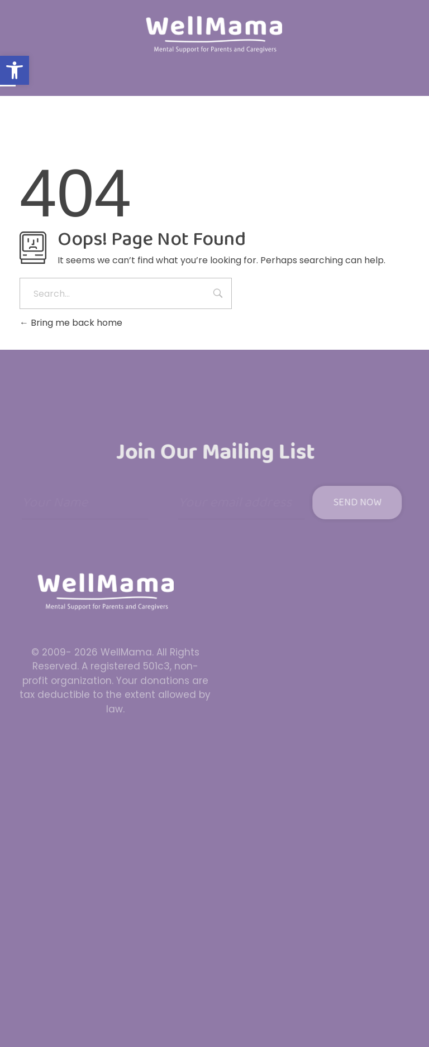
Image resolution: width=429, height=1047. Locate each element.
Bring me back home (71, 322)
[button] (14, 70)
